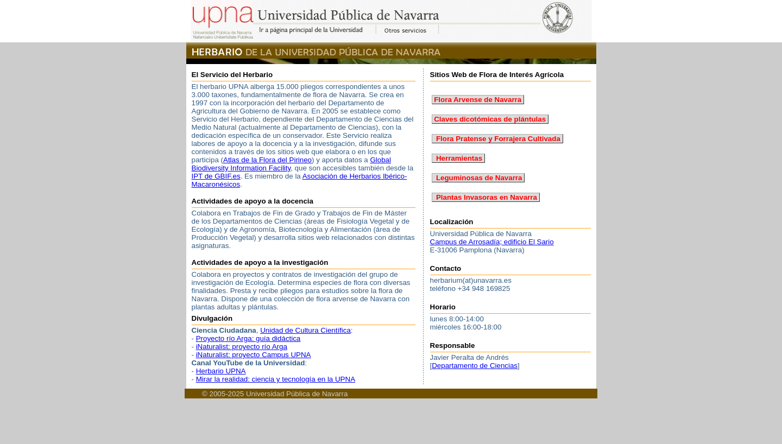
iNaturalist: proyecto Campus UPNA (253, 355)
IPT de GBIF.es (216, 176)
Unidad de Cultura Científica (305, 330)
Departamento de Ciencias (475, 365)
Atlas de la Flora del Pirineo (267, 160)
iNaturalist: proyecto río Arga (241, 346)
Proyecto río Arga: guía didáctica (248, 338)
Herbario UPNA (221, 371)
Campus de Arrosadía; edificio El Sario (492, 242)
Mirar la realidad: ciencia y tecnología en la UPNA (275, 379)
